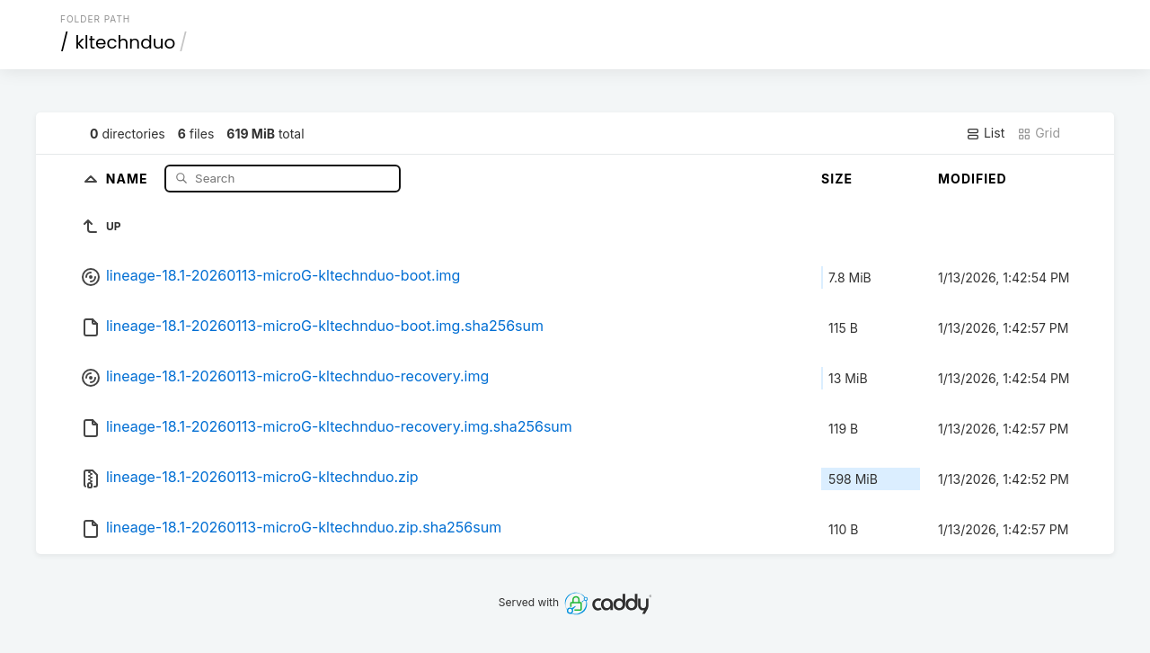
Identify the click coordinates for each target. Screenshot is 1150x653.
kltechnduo (125, 42)
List (985, 133)
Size (837, 178)
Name (129, 177)
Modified (972, 178)
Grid (1038, 133)
